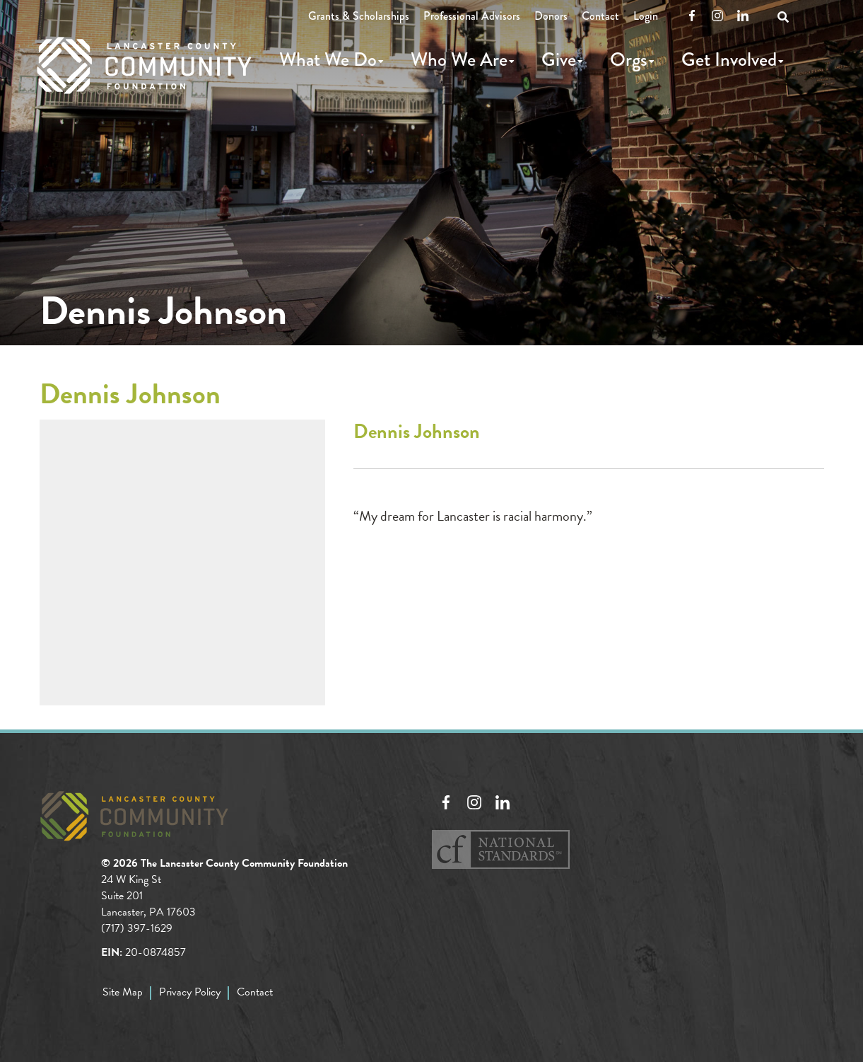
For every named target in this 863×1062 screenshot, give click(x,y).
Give (558, 59)
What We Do (328, 59)
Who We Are (459, 59)
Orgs (628, 59)
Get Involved (729, 59)
